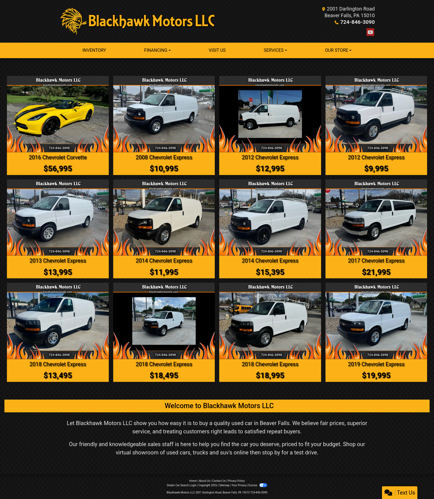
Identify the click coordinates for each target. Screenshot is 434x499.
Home (193, 480)
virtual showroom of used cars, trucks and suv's (174, 452)
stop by (271, 452)
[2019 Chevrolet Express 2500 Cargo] (376, 320)
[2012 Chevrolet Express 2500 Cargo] (270, 114)
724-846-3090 (358, 22)
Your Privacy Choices (249, 485)
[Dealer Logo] (138, 21)
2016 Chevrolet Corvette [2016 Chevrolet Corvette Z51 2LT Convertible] (57, 157)
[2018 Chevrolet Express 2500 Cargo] (58, 320)
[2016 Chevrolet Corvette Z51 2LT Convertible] (58, 114)
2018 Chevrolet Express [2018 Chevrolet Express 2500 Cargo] (58, 364)
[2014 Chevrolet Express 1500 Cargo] (270, 217)
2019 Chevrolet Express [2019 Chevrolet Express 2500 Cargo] (376, 364)
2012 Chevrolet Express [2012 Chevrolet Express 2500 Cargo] (270, 157)
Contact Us (219, 480)
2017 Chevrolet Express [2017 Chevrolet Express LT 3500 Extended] (376, 260)
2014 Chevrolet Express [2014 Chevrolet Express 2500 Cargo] (164, 260)
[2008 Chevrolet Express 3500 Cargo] (164, 114)
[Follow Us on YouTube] (370, 32)
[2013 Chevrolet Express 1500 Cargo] (58, 217)
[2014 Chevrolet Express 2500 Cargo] (164, 217)
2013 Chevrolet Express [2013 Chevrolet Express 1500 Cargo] (58, 260)
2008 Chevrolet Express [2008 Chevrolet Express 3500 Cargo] (164, 157)
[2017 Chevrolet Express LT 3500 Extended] (376, 217)
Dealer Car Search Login (182, 485)
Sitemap (224, 485)
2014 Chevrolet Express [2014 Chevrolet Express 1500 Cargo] (270, 260)
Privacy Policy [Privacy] (236, 480)
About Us (204, 480)
